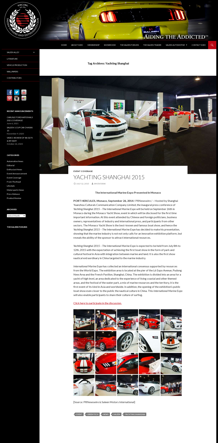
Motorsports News (15, 190)
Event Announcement (17, 173)
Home (64, 45)
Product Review (14, 198)
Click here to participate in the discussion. (97, 303)
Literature (12, 59)
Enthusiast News (14, 169)
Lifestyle (11, 186)
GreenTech (92, 414)
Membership (93, 45)
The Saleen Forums (129, 45)
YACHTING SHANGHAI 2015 (109, 177)
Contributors (14, 78)
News (106, 414)
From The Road (14, 181)
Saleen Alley (13, 52)
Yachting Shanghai (135, 414)
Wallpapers (12, 71)
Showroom (110, 45)
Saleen (116, 414)
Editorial (10, 165)
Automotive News (15, 161)
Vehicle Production (17, 65)
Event (79, 414)
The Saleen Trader (152, 45)
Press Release (13, 194)
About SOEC (77, 45)
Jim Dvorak (100, 183)
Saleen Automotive (175, 45)
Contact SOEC (199, 45)
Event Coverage (83, 171)
